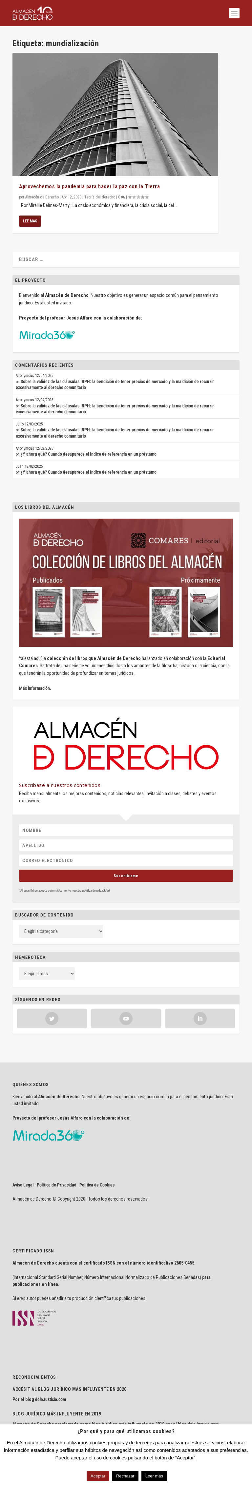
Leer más (154, 1476)
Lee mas (30, 221)
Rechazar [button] (125, 1476)
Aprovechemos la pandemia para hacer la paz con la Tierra (89, 186)
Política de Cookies (97, 1184)
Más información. (35, 688)
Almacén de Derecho (42, 197)
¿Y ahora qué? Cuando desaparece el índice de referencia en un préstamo (89, 454)
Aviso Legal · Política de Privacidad (44, 1184)
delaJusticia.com (50, 1399)
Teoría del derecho (99, 197)
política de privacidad (96, 890)
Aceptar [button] (98, 1476)
